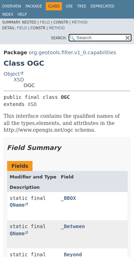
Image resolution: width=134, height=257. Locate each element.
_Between (73, 226)
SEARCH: (59, 38)
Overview (11, 6)
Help (22, 14)
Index (7, 14)
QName (17, 205)
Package (33, 6)
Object (12, 74)
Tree (81, 6)
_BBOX (68, 198)
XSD (19, 79)
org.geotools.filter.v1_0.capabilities (72, 52)
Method (80, 22)
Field (45, 22)
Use (69, 6)
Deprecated (102, 6)
